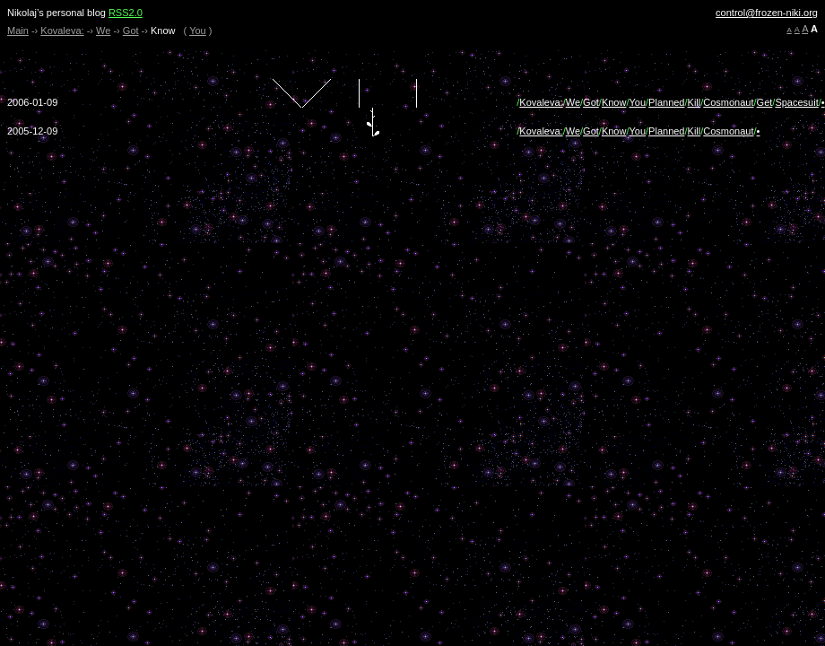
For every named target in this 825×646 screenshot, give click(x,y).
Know (614, 102)
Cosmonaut (728, 102)
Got (131, 30)
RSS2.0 (126, 12)
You (197, 30)
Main (18, 30)
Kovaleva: (61, 30)
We (103, 30)
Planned (666, 102)
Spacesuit (796, 102)
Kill (694, 102)
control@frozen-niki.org (767, 12)
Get (765, 102)
